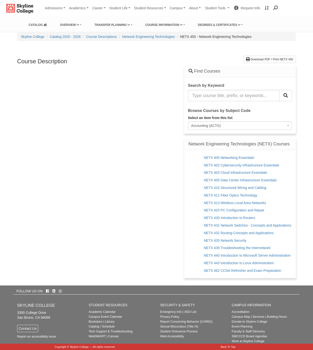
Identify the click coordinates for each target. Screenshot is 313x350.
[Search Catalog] (285, 95)
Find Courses (204, 71)
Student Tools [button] (217, 10)
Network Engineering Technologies (148, 37)
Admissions (54, 8)
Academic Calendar (102, 312)
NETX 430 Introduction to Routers (229, 218)
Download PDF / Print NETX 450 (269, 59)
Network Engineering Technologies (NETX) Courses (239, 144)
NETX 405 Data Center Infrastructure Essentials (240, 180)
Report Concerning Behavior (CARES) (186, 321)
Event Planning (242, 326)
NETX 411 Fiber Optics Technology (230, 195)
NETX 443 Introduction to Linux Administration (239, 263)
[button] (275, 8)
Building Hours (277, 316)
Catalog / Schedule (102, 326)
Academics (77, 8)
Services (258, 316)
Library (109, 321)
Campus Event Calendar (105, 316)
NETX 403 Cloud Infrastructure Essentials (235, 173)
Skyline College (33, 37)
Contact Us (28, 328)
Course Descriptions (101, 37)
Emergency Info (171, 312)
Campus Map (241, 316)
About (193, 8)
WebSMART (97, 336)
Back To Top (228, 346)
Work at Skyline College (248, 341)
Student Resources (148, 8)
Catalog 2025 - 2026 (65, 37)
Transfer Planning (112, 25)
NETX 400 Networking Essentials (229, 158)
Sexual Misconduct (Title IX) (179, 326)
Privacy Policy (169, 316)
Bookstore (96, 321)
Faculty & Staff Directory (248, 331)
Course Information (164, 25)
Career (97, 8)
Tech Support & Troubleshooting (111, 331)
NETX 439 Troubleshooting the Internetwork (237, 248)
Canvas (113, 336)
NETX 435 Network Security (225, 240)
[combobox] (240, 125)
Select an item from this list (210, 118)
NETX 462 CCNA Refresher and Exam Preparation (242, 271)
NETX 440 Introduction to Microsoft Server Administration (247, 255)
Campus (176, 8)
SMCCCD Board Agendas (249, 336)
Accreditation (240, 312)
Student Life (118, 8)
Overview (69, 25)
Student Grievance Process (179, 331)
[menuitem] (37, 24)
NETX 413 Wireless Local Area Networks (235, 203)
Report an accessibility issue (36, 336)
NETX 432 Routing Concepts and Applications (239, 233)
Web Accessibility (172, 336)
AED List (190, 312)
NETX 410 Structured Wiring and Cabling (235, 188)
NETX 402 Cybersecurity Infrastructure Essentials (241, 165)
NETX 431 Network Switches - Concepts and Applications (247, 225)
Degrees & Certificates (219, 25)
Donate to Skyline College (249, 321)
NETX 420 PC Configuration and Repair (234, 210)
